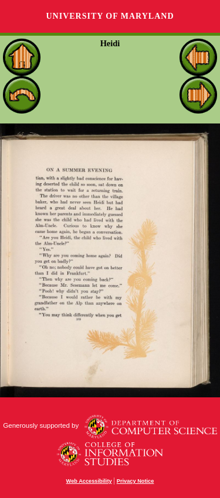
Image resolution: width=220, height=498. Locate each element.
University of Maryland (110, 16)
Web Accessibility (89, 481)
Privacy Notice (135, 481)
